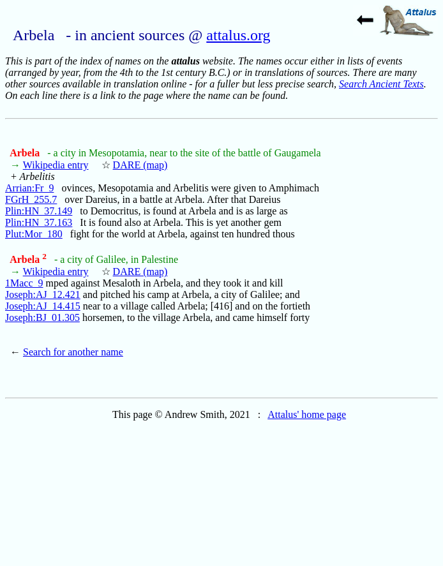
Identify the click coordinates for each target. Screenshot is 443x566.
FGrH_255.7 (31, 199)
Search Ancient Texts (381, 83)
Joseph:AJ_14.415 (42, 306)
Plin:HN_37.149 (38, 210)
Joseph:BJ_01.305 (42, 317)
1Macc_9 (24, 283)
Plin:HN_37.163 (38, 222)
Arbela (26, 152)
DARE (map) (140, 165)
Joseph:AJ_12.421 (42, 294)
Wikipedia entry (56, 165)
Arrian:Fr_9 (29, 187)
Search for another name (73, 351)
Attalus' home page (306, 414)
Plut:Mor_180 (34, 233)
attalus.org (238, 35)
